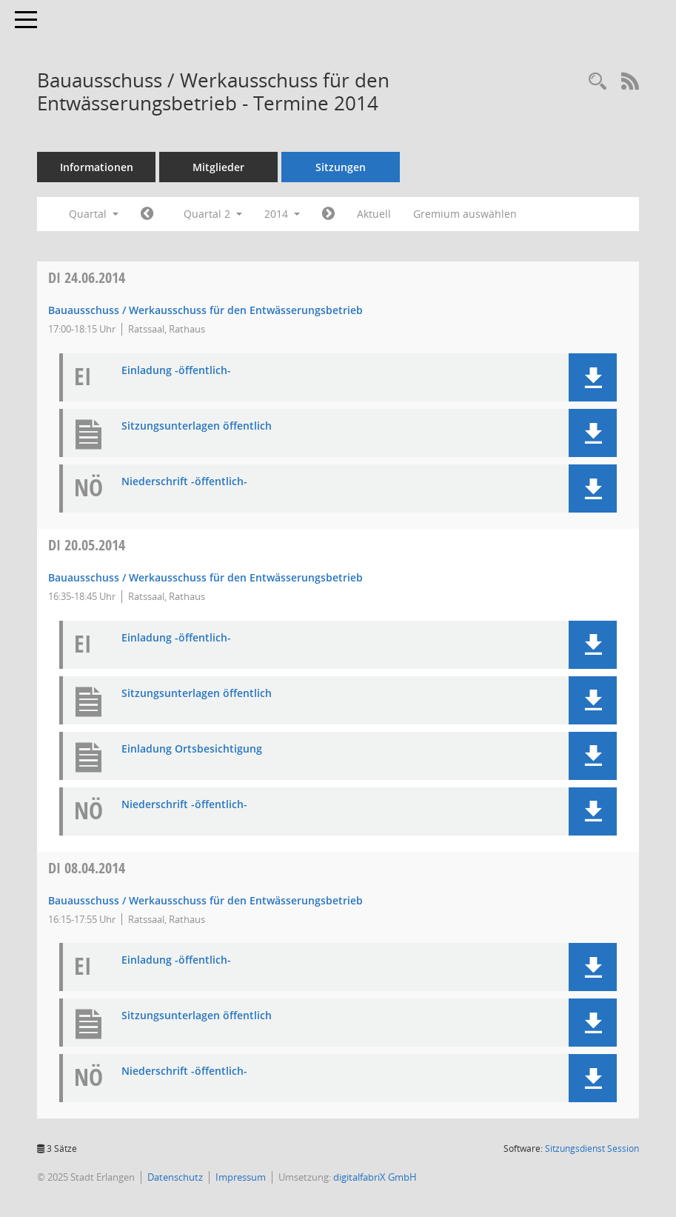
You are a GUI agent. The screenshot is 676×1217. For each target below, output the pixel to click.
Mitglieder (218, 167)
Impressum (240, 1177)
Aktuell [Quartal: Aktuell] (374, 214)
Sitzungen (340, 167)
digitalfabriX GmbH (375, 1177)
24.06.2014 (86, 277)
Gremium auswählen (465, 214)
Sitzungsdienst (592, 1148)
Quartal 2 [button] (213, 214)
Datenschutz (175, 1177)
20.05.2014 (86, 545)
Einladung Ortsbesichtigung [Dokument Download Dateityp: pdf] (191, 749)
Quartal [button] (93, 214)
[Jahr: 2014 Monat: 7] (328, 214)
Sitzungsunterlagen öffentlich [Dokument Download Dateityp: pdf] (196, 426)
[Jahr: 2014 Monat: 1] (147, 214)
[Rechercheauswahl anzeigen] (597, 82)
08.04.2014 (86, 868)
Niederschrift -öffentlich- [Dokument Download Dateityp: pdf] (184, 482)
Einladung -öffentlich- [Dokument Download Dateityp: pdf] (176, 370)
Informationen (96, 167)
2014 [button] (282, 214)
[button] (593, 377)
